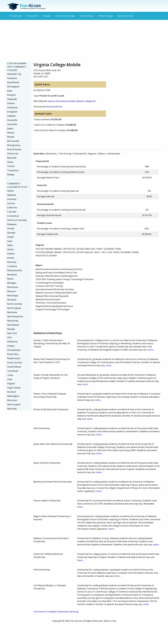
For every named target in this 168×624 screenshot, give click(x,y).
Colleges (46, 15)
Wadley (10, 174)
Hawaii (10, 236)
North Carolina (14, 303)
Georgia (11, 232)
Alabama (11, 195)
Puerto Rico (13, 354)
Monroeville (13, 141)
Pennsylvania (13, 350)
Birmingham (13, 86)
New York (12, 333)
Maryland (12, 274)
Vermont (11, 391)
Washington (13, 396)
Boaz (9, 90)
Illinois (10, 249)
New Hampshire (15, 316)
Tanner (11, 166)
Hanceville (12, 120)
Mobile (10, 136)
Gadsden (11, 115)
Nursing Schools (125, 15)
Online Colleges (105, 15)
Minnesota (12, 287)
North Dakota (14, 308)
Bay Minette (13, 82)
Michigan (11, 282)
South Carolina (14, 362)
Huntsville (12, 124)
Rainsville (11, 157)
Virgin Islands (14, 387)
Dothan (11, 103)
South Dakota (14, 366)
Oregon (11, 345)
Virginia (11, 383)
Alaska (10, 190)
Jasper (10, 128)
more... (151, 349)
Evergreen (12, 111)
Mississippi (12, 295)
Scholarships (15, 15)
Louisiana (12, 266)
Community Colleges (65, 15)
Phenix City (12, 153)
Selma (10, 162)
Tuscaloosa (13, 170)
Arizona (11, 203)
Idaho (10, 245)
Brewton (11, 94)
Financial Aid (32, 15)
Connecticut (13, 215)
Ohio (9, 337)
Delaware (12, 224)
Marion (10, 132)
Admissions (51, 153)
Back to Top (110, 620)
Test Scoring (65, 153)
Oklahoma (12, 341)
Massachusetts (14, 270)
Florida (10, 228)
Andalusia (12, 78)
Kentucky (11, 262)
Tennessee (12, 370)
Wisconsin (12, 400)
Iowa (9, 241)
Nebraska (12, 312)
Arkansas (11, 199)
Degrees (92, 153)
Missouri (11, 291)
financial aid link (54, 106)
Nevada (11, 329)
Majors (101, 153)
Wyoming (12, 408)
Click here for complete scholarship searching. (56, 611)
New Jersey (12, 320)
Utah (9, 379)
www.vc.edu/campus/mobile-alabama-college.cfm (72, 101)
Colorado (11, 211)
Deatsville (12, 99)
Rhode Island (13, 358)
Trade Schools (86, 15)
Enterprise (12, 107)
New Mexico (13, 324)
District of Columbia (17, 220)
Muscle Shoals (14, 149)
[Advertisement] (84, 41)
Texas (10, 375)
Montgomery (13, 145)
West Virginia (13, 404)
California (12, 207)
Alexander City (14, 74)
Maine (10, 278)
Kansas (10, 257)
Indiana (11, 253)
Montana (11, 299)
